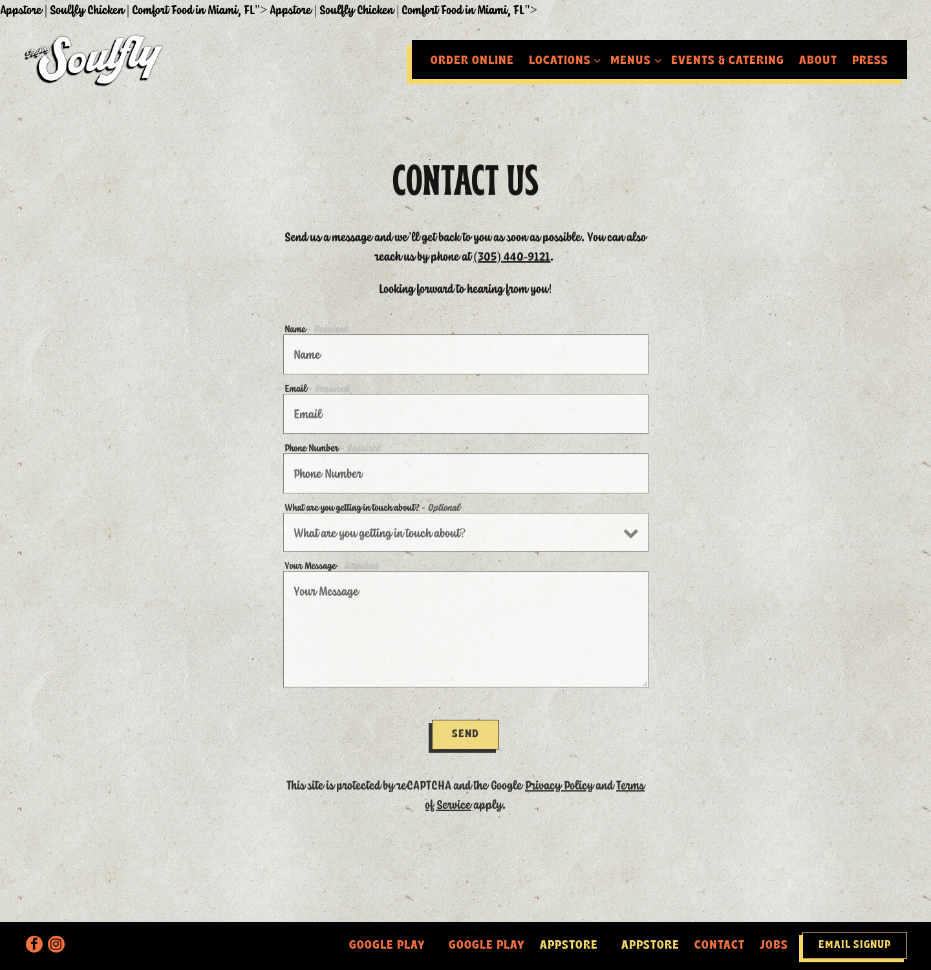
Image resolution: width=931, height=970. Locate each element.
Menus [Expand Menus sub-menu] (633, 59)
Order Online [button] (472, 61)
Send (465, 729)
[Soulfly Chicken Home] (96, 58)
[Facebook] (34, 944)
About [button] (818, 61)
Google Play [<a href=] (387, 946)
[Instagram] (56, 944)
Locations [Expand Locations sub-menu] (562, 59)
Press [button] (870, 61)
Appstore (650, 946)
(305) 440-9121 (512, 253)
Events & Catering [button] (727, 61)
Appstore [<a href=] (569, 946)
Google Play (487, 946)
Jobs (774, 946)
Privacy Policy (559, 779)
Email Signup (855, 945)
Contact (719, 946)
